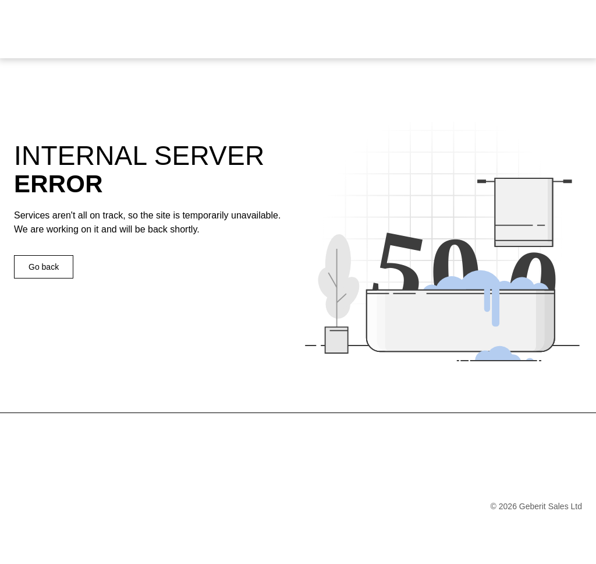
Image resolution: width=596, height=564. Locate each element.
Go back (44, 267)
